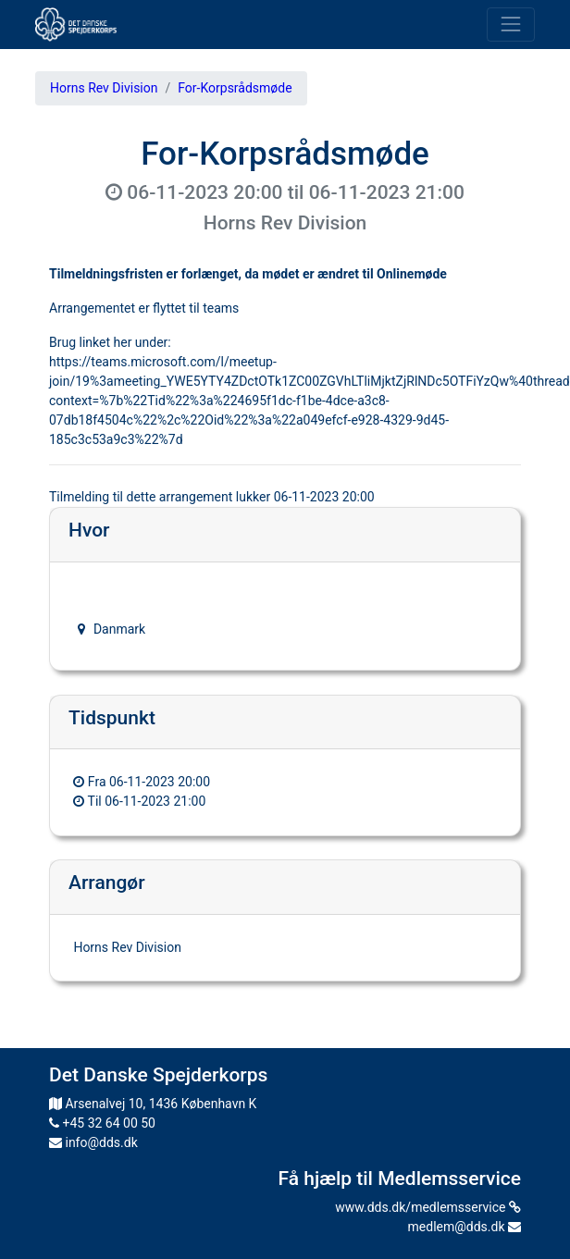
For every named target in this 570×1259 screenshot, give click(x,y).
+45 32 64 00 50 (102, 1123)
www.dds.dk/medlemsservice (428, 1207)
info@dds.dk (93, 1142)
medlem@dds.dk (464, 1226)
